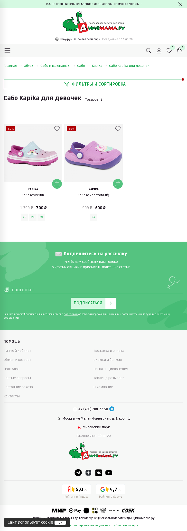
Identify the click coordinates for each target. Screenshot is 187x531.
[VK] (99, 473)
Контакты (12, 396)
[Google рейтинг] (110, 492)
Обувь (31, 66)
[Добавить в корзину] (57, 184)
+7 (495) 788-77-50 (93, 409)
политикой (71, 314)
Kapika (99, 66)
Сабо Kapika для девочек (129, 66)
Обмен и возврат (17, 360)
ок (60, 523)
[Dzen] (88, 473)
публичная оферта (125, 525)
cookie (47, 522)
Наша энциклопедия (111, 369)
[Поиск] (149, 51)
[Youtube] (109, 473)
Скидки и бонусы (108, 360)
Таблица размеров (109, 378)
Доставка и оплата (109, 351)
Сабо (83, 66)
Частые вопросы (17, 378)
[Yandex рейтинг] (76, 492)
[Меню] (7, 51)
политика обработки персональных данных (79, 525)
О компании (103, 387)
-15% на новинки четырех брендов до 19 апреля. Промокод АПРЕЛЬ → (93, 4)
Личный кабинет (17, 351)
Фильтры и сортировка (95, 84)
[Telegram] (111, 409)
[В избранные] (57, 129)
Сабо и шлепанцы (57, 66)
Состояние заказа (18, 387)
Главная (13, 66)
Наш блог (11, 369)
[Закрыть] (180, 4)
